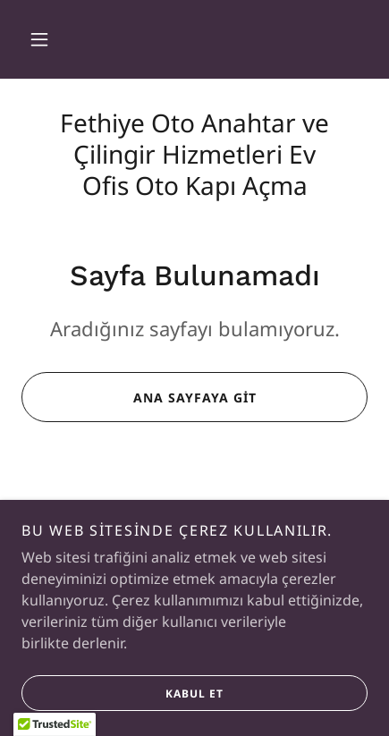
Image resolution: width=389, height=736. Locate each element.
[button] (39, 39)
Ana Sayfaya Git (138, 397)
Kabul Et (122, 718)
